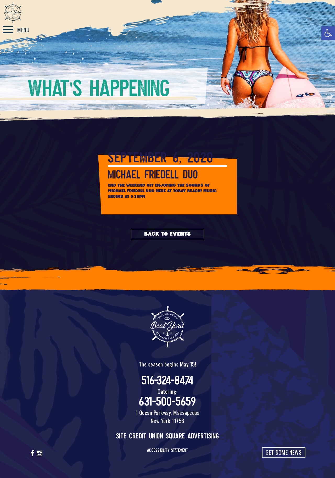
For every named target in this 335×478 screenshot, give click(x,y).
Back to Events (167, 234)
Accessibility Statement (167, 450)
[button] (328, 33)
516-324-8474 (168, 380)
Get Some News (284, 452)
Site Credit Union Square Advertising (167, 436)
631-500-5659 (167, 401)
